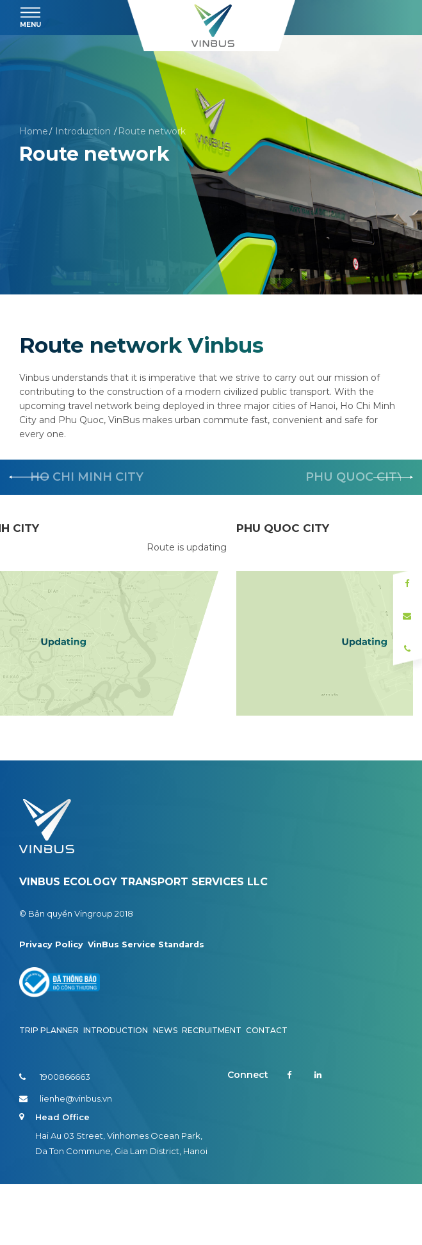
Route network (152, 131)
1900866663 (54, 1137)
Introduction (83, 131)
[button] (393, 477)
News (165, 1091)
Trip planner (49, 1091)
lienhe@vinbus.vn (65, 1159)
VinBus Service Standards (148, 1004)
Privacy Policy (51, 1004)
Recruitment (211, 1091)
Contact (267, 1091)
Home (33, 131)
